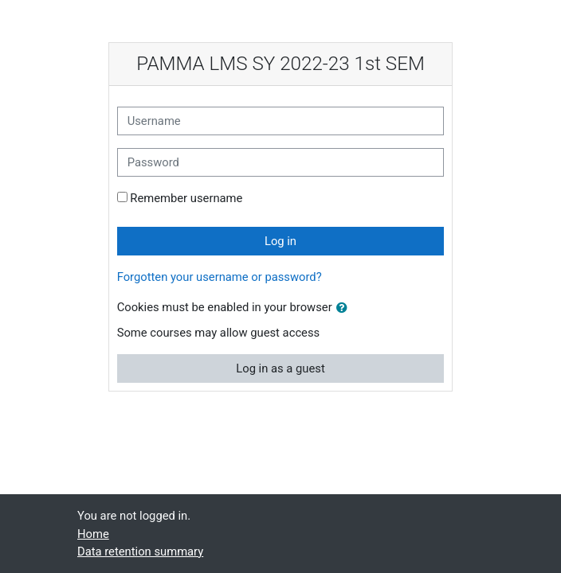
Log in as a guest (280, 368)
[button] (345, 308)
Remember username (186, 198)
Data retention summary (140, 551)
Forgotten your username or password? (219, 277)
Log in (280, 241)
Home (93, 534)
